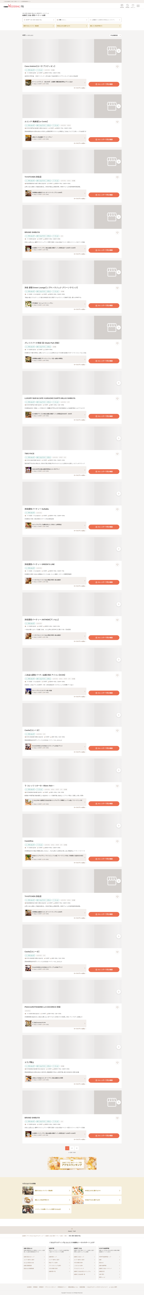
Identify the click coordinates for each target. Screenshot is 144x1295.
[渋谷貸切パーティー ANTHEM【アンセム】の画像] (72, 604)
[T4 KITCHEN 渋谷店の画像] (72, 161)
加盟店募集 (82, 1287)
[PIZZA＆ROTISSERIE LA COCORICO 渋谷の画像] (72, 991)
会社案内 (29, 1287)
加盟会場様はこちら (73, 1287)
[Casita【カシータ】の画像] (72, 715)
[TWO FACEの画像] (72, 438)
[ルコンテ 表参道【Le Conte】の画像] (72, 106)
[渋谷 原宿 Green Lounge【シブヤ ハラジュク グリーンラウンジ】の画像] (72, 272)
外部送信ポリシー (62, 1287)
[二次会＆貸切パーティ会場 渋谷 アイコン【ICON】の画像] (72, 659)
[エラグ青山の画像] (72, 1047)
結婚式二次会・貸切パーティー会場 (54, 1235)
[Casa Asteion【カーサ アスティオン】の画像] (72, 51)
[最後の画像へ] (118, 51)
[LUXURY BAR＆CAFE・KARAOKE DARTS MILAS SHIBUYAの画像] (72, 383)
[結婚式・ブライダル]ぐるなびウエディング (32, 1235)
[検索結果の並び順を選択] (115, 35)
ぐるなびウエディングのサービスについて (97, 1287)
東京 (66, 1235)
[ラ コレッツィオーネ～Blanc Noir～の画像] (72, 770)
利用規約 (35, 1287)
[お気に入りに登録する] (117, 67)
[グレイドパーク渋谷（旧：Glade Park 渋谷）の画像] (72, 327)
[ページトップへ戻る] (72, 1230)
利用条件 (41, 1287)
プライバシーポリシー (50, 1287)
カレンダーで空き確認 (104, 84)
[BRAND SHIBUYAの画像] (72, 217)
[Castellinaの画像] (72, 826)
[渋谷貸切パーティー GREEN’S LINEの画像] (72, 549)
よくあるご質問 (113, 1287)
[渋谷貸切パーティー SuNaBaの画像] (72, 493)
